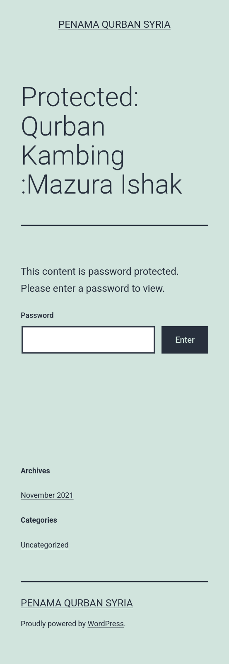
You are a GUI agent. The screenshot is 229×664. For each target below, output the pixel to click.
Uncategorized (45, 544)
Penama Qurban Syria (114, 24)
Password (37, 315)
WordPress (106, 623)
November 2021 (47, 495)
